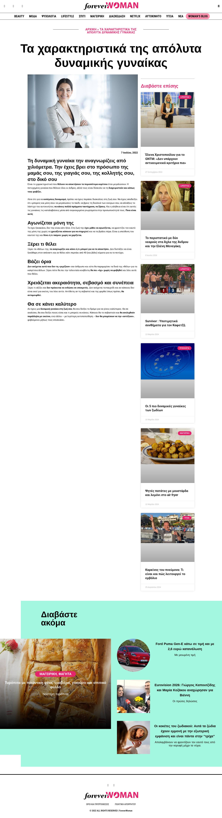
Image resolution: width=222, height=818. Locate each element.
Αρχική (90, 29)
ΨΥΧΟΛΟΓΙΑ (49, 16)
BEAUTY (19, 16)
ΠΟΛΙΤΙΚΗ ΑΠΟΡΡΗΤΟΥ (125, 804)
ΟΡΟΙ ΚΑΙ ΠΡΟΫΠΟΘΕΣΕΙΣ (97, 804)
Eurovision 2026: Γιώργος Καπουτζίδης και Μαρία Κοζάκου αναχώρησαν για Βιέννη (185, 689)
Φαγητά (65, 686)
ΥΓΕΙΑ (169, 16)
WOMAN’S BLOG (198, 16)
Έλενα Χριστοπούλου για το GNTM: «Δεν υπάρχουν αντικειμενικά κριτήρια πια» (165, 159)
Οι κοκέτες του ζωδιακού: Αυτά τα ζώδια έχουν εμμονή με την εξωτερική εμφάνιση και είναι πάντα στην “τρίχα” (185, 730)
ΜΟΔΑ (33, 16)
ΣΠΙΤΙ (82, 16)
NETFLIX (135, 16)
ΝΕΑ (180, 16)
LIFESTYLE (67, 16)
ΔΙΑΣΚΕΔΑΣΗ (117, 16)
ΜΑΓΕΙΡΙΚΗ (97, 16)
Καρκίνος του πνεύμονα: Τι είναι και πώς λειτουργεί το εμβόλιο (165, 574)
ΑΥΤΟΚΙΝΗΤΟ (153, 16)
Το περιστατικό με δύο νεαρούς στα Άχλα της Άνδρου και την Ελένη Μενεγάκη (166, 242)
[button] (219, 6)
